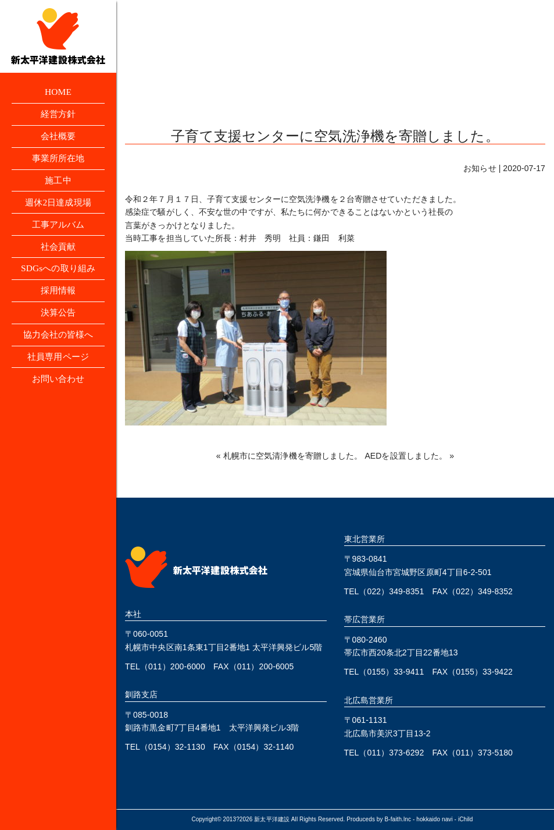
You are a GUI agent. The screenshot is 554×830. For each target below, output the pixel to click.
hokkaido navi (434, 819)
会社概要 (58, 138)
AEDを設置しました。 (405, 455)
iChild (465, 819)
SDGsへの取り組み (58, 274)
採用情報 (58, 297)
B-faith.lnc (398, 819)
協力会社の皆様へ (58, 342)
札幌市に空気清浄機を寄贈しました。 (293, 455)
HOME (58, 92)
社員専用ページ (58, 365)
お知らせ (479, 168)
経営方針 (58, 115)
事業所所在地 (58, 160)
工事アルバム (58, 228)
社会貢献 (58, 251)
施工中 (58, 183)
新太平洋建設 (271, 819)
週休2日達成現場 (58, 206)
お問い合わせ (58, 387)
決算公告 (58, 319)
